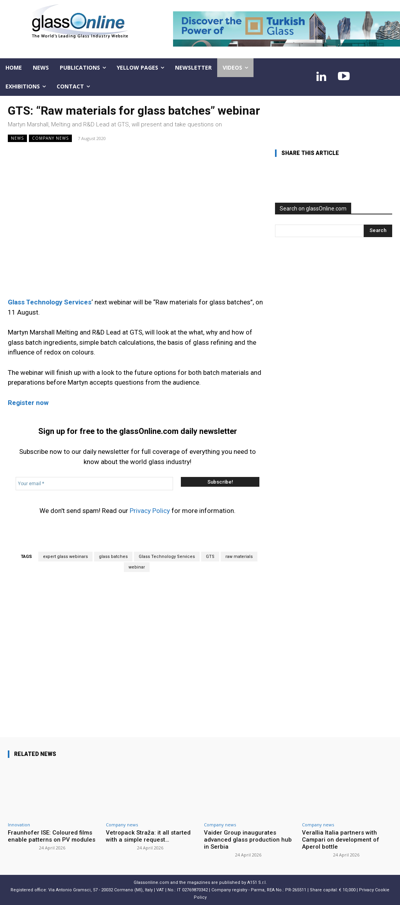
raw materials (239, 556)
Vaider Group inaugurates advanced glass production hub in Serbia (248, 839)
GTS (210, 556)
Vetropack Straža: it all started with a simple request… (148, 836)
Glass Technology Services (167, 556)
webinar (137, 567)
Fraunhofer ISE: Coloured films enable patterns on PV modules (51, 836)
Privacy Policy (150, 511)
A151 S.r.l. (257, 882)
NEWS (17, 138)
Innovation (19, 824)
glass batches (113, 556)
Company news (50, 138)
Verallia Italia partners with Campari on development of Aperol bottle (340, 839)
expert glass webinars (65, 556)
